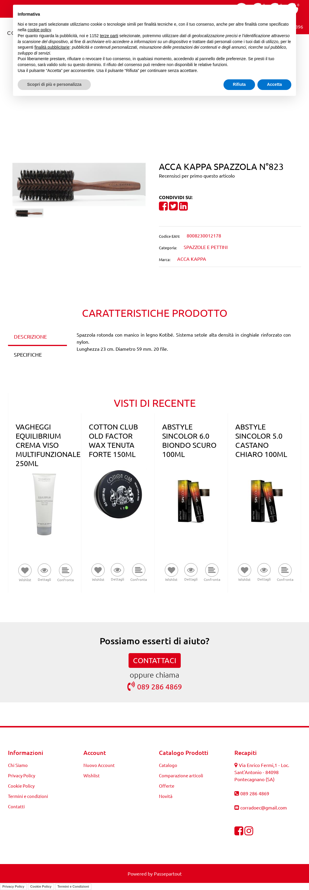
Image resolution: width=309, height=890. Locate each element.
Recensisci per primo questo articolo (197, 175)
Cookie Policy (41, 886)
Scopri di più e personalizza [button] (54, 84)
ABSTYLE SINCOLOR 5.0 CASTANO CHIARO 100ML (261, 440)
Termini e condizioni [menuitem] (28, 796)
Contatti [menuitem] (16, 806)
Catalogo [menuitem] (168, 765)
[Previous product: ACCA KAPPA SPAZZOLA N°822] (143, 108)
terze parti (109, 35)
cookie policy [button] (39, 29)
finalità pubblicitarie (52, 47)
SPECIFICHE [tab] (28, 354)
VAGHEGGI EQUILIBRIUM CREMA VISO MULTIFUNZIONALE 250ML (48, 445)
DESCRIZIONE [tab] (30, 336)
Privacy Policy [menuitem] (21, 775)
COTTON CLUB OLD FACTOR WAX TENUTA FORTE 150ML (113, 440)
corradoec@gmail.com (263, 807)
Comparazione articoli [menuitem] (181, 775)
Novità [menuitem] (165, 796)
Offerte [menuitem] (166, 786)
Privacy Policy (13, 886)
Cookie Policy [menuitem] (21, 786)
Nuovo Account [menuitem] (99, 765)
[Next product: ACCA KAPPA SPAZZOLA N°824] (165, 108)
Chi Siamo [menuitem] (18, 765)
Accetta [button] (274, 84)
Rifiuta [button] (239, 84)
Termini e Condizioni (73, 886)
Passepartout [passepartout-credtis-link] (168, 873)
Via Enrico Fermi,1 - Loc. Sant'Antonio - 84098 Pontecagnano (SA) (261, 772)
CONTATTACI (154, 660)
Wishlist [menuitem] (91, 775)
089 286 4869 (154, 686)
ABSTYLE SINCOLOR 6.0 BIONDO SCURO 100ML (189, 440)
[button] (79, 183)
